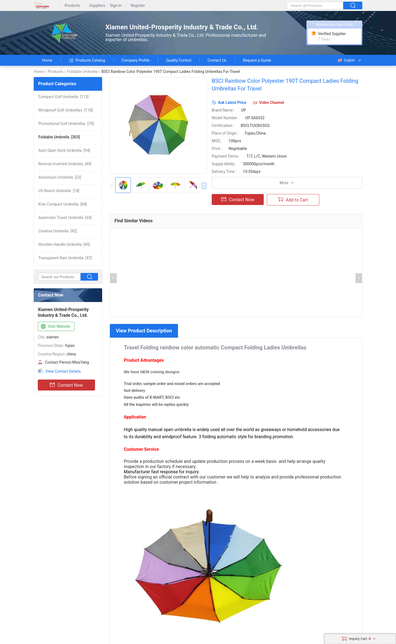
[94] (64, 150)
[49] (64, 164)
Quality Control (178, 60)
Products (72, 5)
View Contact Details (63, 371)
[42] (57, 231)
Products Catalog (87, 60)
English (346, 60)
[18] (58, 191)
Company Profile (136, 60)
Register (138, 5)
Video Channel (271, 102)
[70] (66, 123)
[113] (63, 97)
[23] (59, 177)
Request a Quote (257, 60)
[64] (64, 217)
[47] (65, 258)
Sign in (116, 5)
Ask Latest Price (232, 102)
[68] (62, 204)
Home (47, 60)
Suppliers (97, 5)
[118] (65, 110)
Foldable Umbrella (82, 71)
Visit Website (55, 326)
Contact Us (217, 60)
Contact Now (66, 385)
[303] (59, 137)
